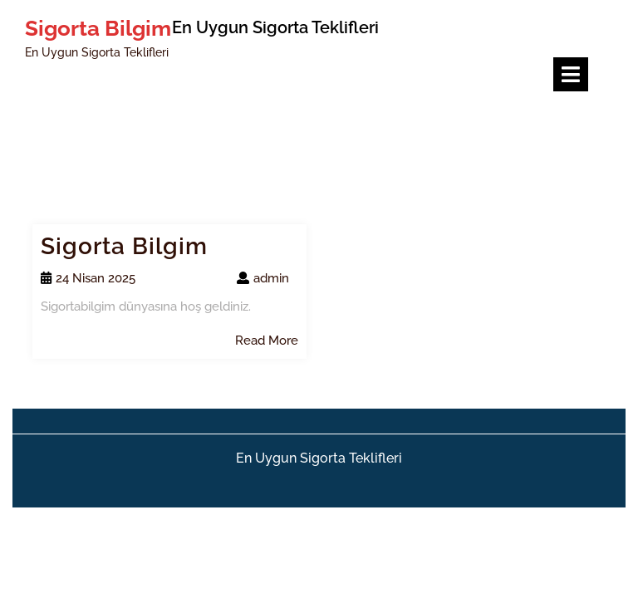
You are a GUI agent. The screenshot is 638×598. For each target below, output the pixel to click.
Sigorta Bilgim (98, 28)
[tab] (570, 74)
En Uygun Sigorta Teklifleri (319, 458)
